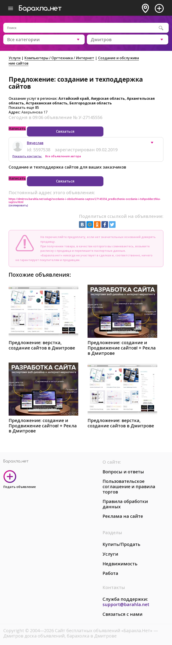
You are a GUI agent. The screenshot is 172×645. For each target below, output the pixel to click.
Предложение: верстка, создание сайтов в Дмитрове (42, 345)
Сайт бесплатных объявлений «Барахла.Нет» (104, 630)
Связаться (65, 131)
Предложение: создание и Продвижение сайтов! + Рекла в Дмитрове (122, 348)
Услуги (15, 58)
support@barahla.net (126, 604)
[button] (154, 144)
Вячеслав (35, 142)
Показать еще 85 (24, 107)
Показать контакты (27, 156)
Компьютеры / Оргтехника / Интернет (59, 58)
